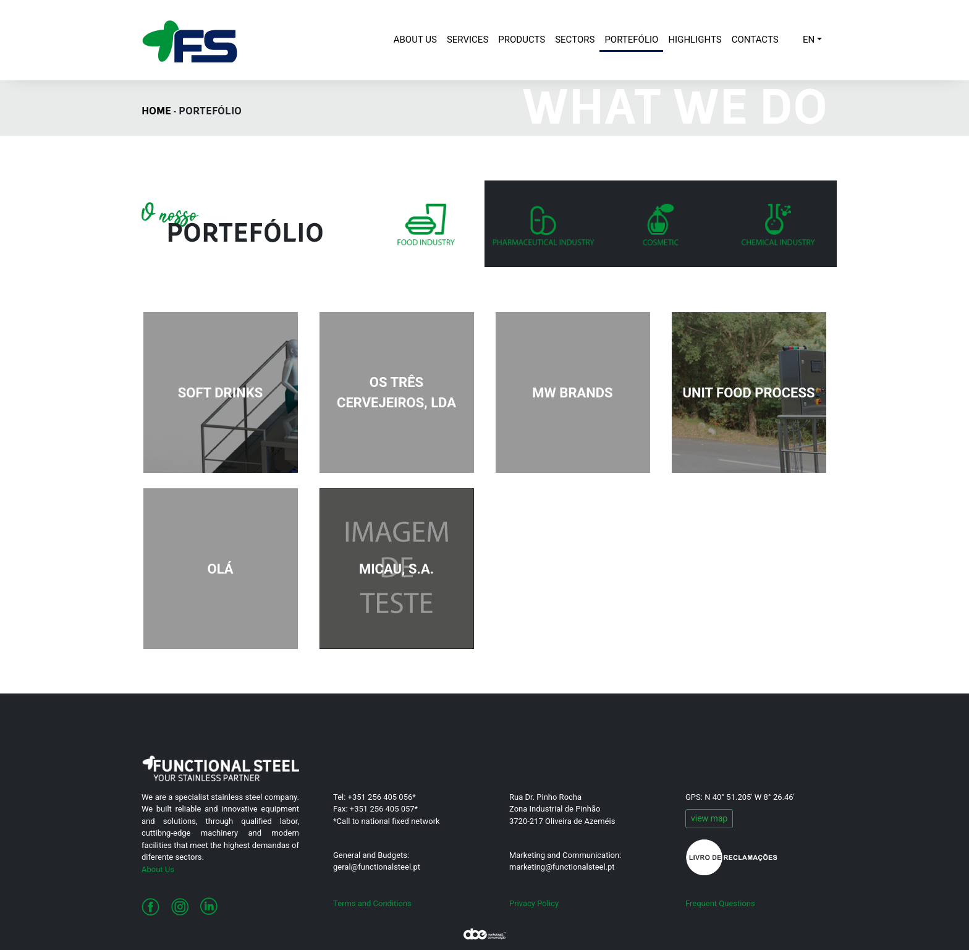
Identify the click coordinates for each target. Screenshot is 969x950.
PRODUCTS (521, 39)
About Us (158, 869)
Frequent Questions (720, 903)
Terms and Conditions (372, 903)
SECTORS (575, 39)
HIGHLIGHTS (694, 39)
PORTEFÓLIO (631, 39)
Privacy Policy (534, 903)
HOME (156, 112)
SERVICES (467, 39)
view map (709, 818)
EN (809, 39)
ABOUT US (418, 38)
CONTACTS (755, 39)
